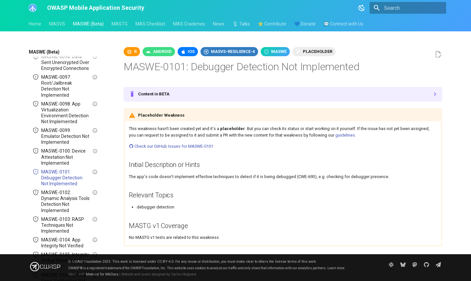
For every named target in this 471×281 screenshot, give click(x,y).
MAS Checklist (150, 23)
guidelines (345, 135)
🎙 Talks (241, 23)
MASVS (57, 23)
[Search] (408, 8)
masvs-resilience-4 (233, 51)
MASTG (120, 23)
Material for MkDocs (102, 274)
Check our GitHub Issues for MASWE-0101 (171, 146)
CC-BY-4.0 (165, 261)
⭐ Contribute (272, 23)
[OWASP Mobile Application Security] (32, 7)
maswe (279, 51)
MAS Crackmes (189, 23)
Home (35, 23)
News (218, 23)
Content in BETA (153, 93)
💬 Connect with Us (343, 23)
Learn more (335, 268)
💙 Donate (305, 23)
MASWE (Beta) (88, 23)
